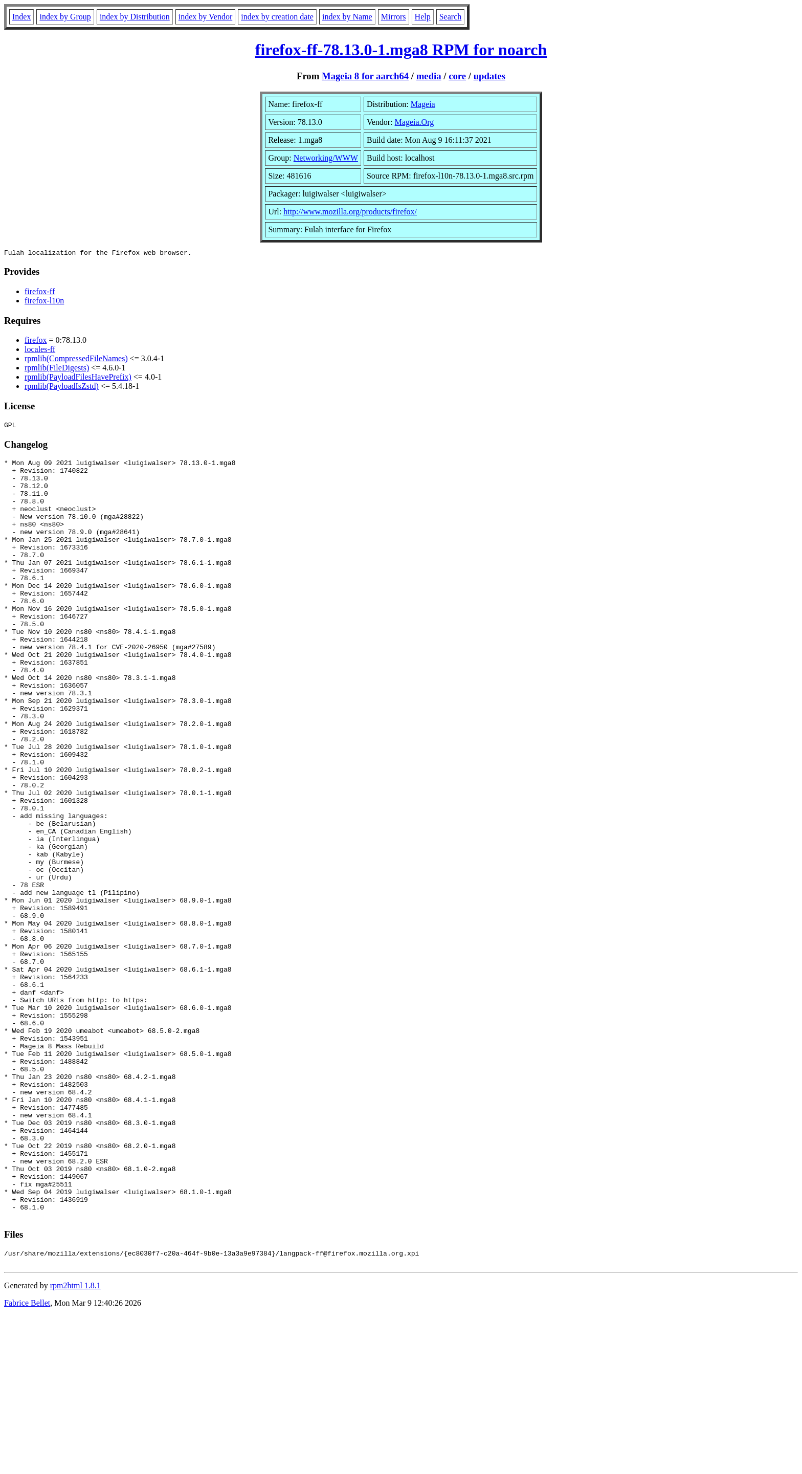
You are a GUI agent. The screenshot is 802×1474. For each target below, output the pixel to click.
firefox (36, 341)
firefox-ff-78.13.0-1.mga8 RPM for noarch (401, 49)
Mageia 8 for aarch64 (365, 76)
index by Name (347, 16)
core (457, 76)
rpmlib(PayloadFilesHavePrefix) (78, 378)
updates (489, 76)
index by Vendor (205, 16)
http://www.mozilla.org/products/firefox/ (350, 211)
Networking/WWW (326, 157)
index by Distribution (135, 16)
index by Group (65, 16)
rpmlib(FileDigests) (57, 369)
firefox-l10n (44, 302)
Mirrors (393, 16)
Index (21, 16)
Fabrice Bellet (27, 1461)
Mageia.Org (414, 122)
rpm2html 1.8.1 (75, 1443)
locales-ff (40, 350)
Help (423, 16)
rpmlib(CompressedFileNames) (76, 360)
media (428, 76)
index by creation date (277, 16)
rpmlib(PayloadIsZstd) (62, 387)
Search (450, 16)
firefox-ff (40, 293)
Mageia (423, 104)
